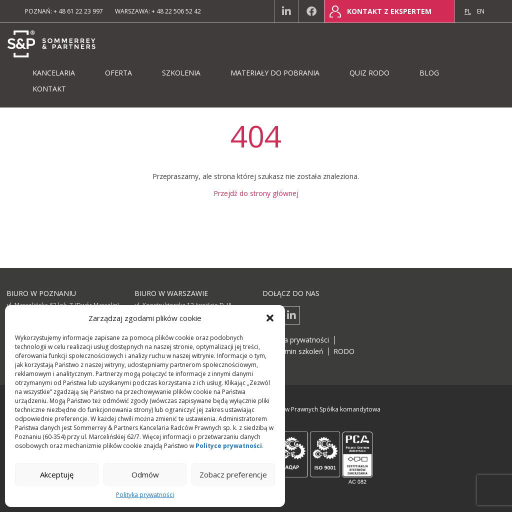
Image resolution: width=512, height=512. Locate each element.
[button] (270, 318)
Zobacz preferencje (233, 475)
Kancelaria (53, 73)
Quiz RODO (370, 73)
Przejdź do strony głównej (256, 193)
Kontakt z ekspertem (389, 11)
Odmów (145, 475)
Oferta (118, 73)
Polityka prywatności (145, 494)
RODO (344, 351)
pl (467, 11)
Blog (429, 73)
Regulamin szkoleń (293, 351)
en (480, 11)
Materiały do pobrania (275, 73)
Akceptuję (57, 475)
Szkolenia (181, 73)
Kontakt (49, 89)
